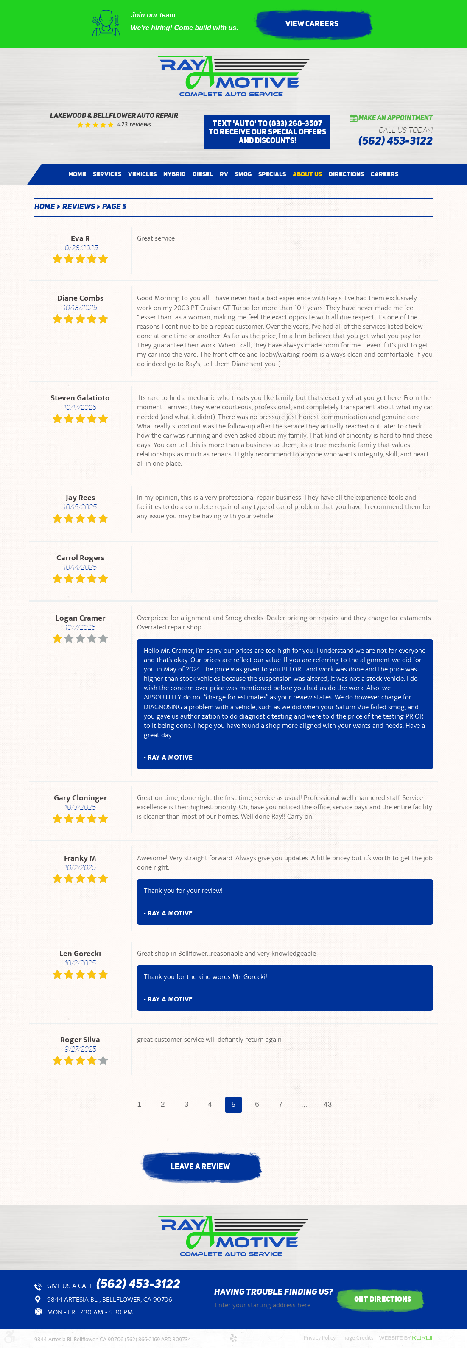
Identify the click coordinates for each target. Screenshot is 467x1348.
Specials (272, 174)
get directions (382, 1299)
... (306, 1104)
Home (77, 174)
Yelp (233, 1338)
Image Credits (357, 1338)
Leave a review (200, 1167)
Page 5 (114, 207)
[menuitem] (77, 174)
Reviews (78, 207)
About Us (307, 174)
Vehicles (142, 174)
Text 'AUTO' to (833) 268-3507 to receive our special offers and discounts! (267, 131)
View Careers (311, 23)
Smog (243, 174)
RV (224, 174)
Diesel (203, 174)
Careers (384, 174)
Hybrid (174, 174)
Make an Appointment (395, 118)
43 (330, 1104)
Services (107, 174)
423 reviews (134, 124)
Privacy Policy (320, 1338)
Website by (405, 1338)
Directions (346, 174)
